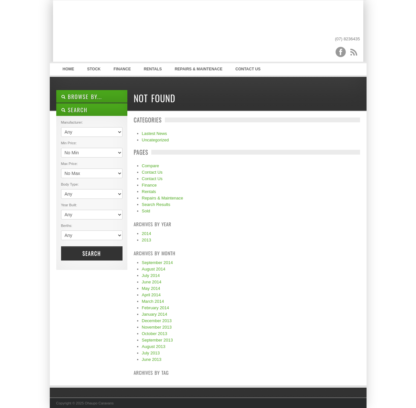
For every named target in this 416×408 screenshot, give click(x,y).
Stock (94, 69)
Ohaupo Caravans (120, 32)
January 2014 (154, 314)
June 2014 (152, 282)
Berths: (66, 226)
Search (91, 253)
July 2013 (151, 353)
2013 (146, 240)
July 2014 (151, 275)
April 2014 (151, 294)
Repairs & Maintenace (198, 69)
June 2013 (152, 359)
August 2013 (153, 346)
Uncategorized (155, 140)
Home (68, 69)
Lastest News (154, 133)
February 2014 (155, 307)
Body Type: (70, 184)
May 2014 (151, 288)
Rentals (153, 69)
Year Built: (69, 205)
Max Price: (69, 164)
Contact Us (248, 69)
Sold (146, 211)
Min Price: (69, 143)
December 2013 (157, 320)
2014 (146, 233)
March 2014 (153, 301)
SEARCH (74, 110)
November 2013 (157, 327)
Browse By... (81, 97)
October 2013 (154, 333)
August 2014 (153, 269)
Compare (150, 165)
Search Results (156, 204)
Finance (122, 69)
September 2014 (157, 262)
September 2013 (157, 340)
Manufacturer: (72, 122)
